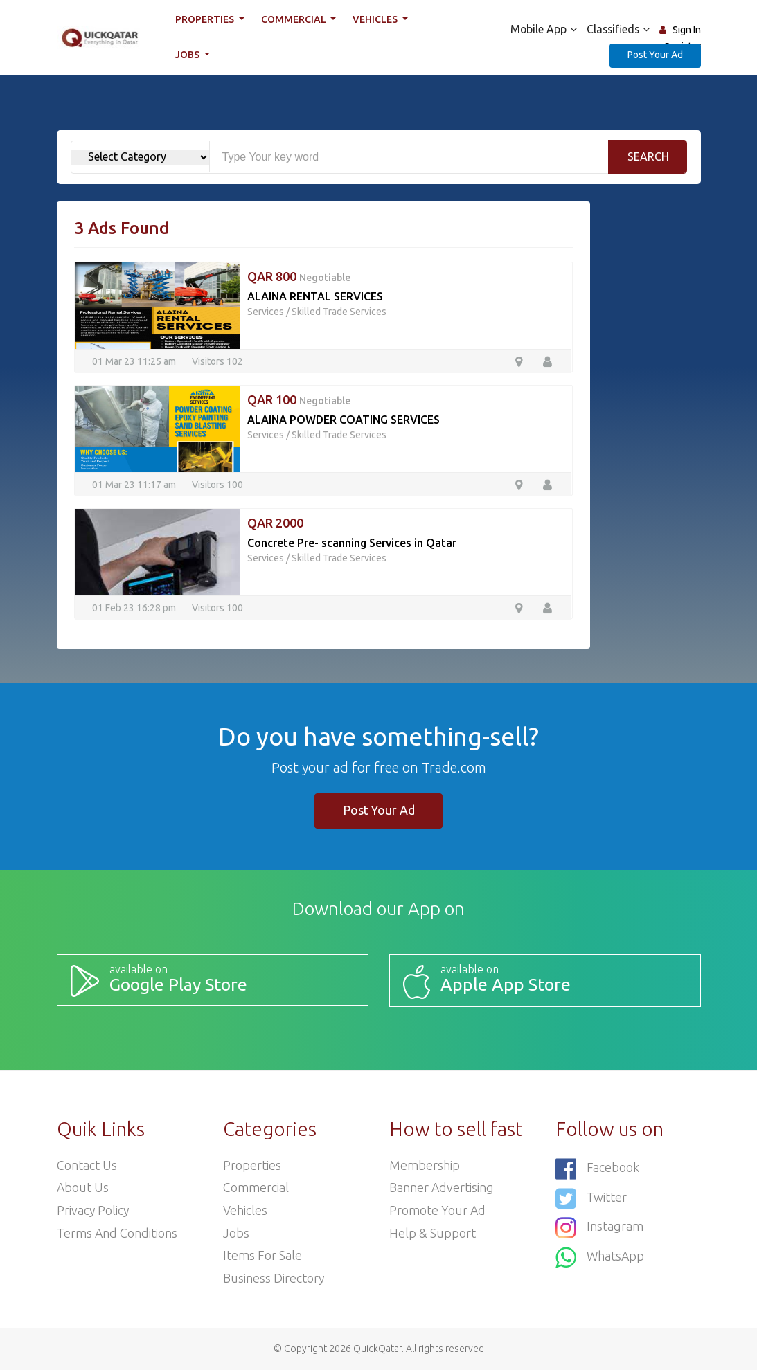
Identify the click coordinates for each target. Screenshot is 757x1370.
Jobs (188, 54)
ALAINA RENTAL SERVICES (315, 296)
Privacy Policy (93, 1210)
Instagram (599, 1226)
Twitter (591, 1197)
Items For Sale (262, 1256)
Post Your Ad (655, 54)
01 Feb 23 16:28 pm (134, 607)
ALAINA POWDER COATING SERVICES (343, 419)
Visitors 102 (217, 360)
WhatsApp (600, 1255)
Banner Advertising (442, 1187)
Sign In (687, 29)
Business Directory (274, 1279)
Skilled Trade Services (339, 311)
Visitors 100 (217, 483)
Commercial (294, 19)
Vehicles (376, 19)
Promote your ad (437, 1210)
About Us (83, 1187)
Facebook (597, 1168)
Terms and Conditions (117, 1233)
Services (265, 311)
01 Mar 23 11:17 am (134, 483)
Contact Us (87, 1164)
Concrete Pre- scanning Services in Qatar (351, 543)
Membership (424, 1164)
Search (648, 156)
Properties (205, 19)
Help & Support (432, 1233)
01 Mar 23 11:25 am (134, 360)
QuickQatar (377, 1348)
